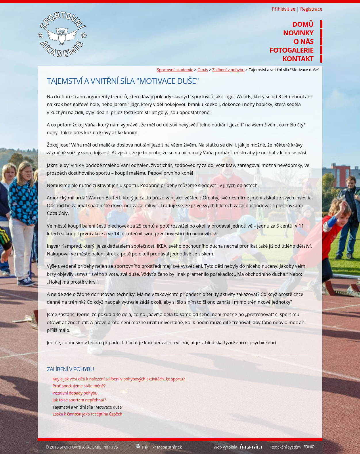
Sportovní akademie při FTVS (62, 34)
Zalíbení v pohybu (228, 69)
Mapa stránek (169, 447)
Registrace (311, 9)
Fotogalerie (291, 50)
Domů (302, 24)
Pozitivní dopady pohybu (75, 393)
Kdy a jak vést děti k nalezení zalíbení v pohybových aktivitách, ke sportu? (119, 379)
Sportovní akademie (175, 69)
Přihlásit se (283, 9)
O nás (203, 69)
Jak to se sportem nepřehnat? (79, 400)
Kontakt (297, 59)
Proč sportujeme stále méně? (79, 385)
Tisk (144, 447)
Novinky (298, 33)
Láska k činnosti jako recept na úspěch (87, 414)
